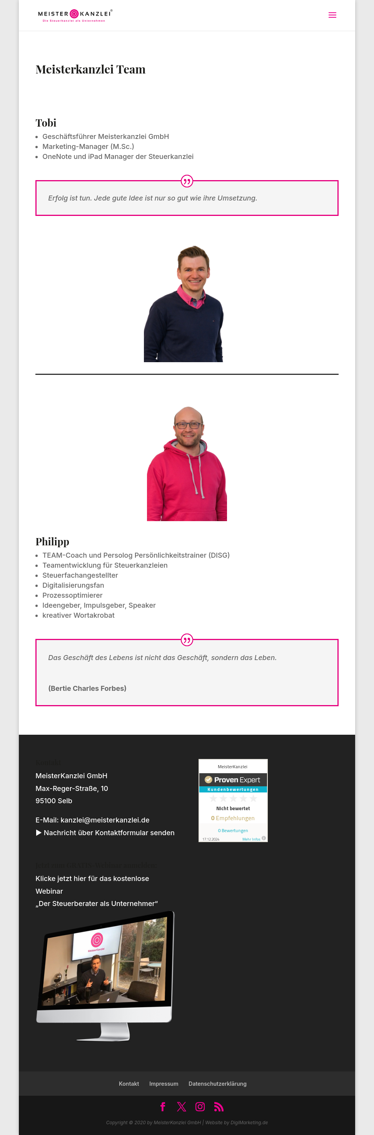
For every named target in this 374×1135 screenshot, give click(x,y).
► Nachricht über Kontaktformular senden (105, 833)
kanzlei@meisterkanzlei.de (104, 820)
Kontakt (129, 1083)
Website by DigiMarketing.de (236, 1122)
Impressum (163, 1083)
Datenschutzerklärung (218, 1083)
